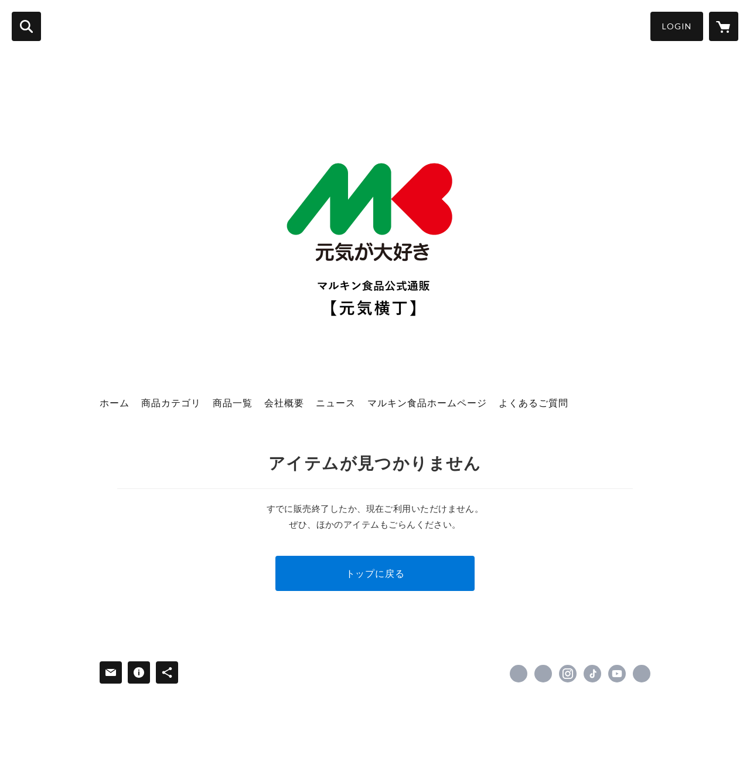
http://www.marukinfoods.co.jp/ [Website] (641, 673)
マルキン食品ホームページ (427, 402)
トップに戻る (375, 573)
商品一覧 (233, 402)
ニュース (336, 402)
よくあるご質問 (533, 402)
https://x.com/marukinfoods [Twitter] (543, 673)
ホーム (114, 402)
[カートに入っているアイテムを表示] (723, 26)
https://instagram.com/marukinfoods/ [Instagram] (568, 673)
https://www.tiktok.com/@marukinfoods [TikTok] (592, 673)
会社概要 (284, 402)
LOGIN (676, 26)
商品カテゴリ (171, 402)
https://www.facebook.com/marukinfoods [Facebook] (518, 673)
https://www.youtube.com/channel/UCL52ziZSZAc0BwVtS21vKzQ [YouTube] (617, 673)
